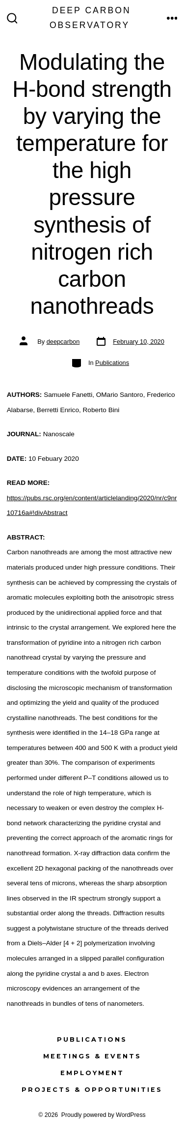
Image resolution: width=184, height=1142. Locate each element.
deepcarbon (63, 341)
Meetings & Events (92, 1056)
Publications (112, 362)
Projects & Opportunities (92, 1089)
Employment (92, 1073)
